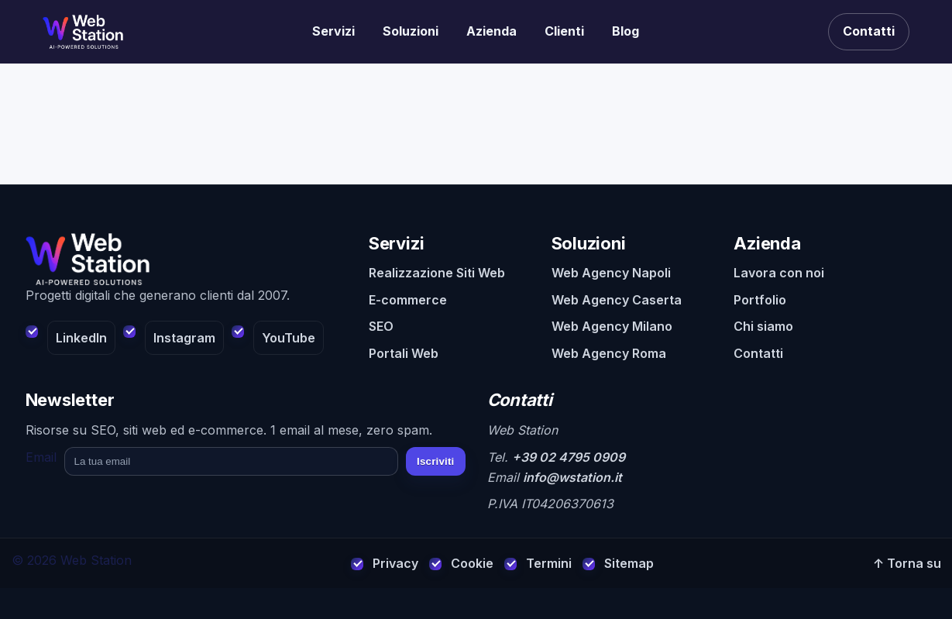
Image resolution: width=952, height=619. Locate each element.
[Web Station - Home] (186, 259)
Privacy (395, 563)
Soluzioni (410, 31)
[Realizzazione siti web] (83, 32)
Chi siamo (763, 326)
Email (41, 457)
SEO (381, 326)
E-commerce (408, 300)
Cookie (472, 563)
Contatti (869, 31)
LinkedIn (81, 338)
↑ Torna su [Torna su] (907, 563)
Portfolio (760, 300)
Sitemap (629, 563)
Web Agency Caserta (617, 300)
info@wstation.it (572, 477)
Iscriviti (435, 461)
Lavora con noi (779, 272)
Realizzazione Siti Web (437, 272)
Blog (625, 31)
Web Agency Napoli (611, 272)
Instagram (184, 338)
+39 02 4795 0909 (568, 457)
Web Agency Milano (612, 326)
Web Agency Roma (609, 353)
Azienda (491, 31)
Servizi (333, 31)
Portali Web (403, 353)
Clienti (564, 31)
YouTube (288, 338)
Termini (549, 563)
